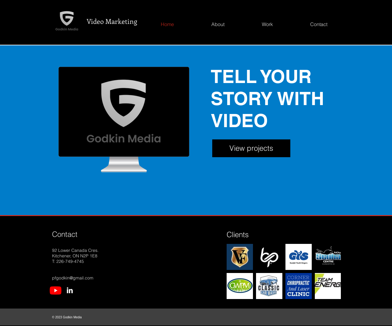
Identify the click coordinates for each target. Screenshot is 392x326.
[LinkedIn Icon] (70, 290)
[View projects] (251, 148)
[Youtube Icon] (55, 290)
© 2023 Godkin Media (67, 317)
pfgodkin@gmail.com (72, 278)
